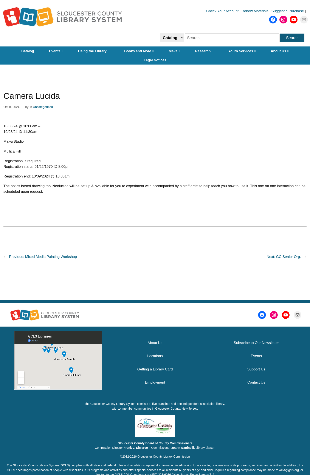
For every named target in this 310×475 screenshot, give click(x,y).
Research (204, 51)
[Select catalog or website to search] (172, 37)
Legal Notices (155, 60)
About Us (280, 51)
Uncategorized (43, 107)
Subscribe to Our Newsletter (256, 343)
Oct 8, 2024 (11, 107)
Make (174, 51)
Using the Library (93, 51)
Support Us (256, 369)
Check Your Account (222, 11)
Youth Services (242, 51)
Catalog (27, 51)
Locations (155, 356)
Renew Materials (255, 11)
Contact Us (256, 382)
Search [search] (292, 37)
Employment (155, 382)
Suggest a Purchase (287, 11)
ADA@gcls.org (289, 470)
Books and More (139, 51)
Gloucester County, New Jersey (176, 408)
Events (56, 51)
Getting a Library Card (155, 369)
